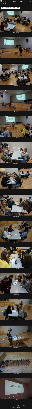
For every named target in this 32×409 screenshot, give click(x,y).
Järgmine (20, 405)
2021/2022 (13, 2)
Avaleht (5, 2)
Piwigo (18, 407)
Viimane (25, 405)
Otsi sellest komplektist (12, 7)
